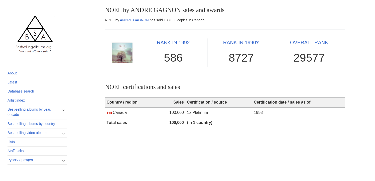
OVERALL (309, 42)
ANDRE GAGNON (134, 20)
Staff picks (16, 151)
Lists (11, 142)
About (12, 73)
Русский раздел (20, 160)
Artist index (16, 100)
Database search (21, 91)
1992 (173, 42)
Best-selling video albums (27, 133)
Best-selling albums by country (31, 124)
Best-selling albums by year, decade (29, 112)
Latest (12, 82)
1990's (241, 42)
